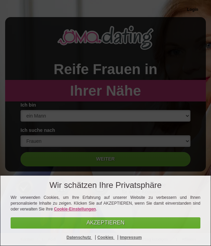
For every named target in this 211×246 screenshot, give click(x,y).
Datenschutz (79, 237)
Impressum (131, 237)
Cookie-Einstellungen (75, 209)
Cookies (106, 237)
